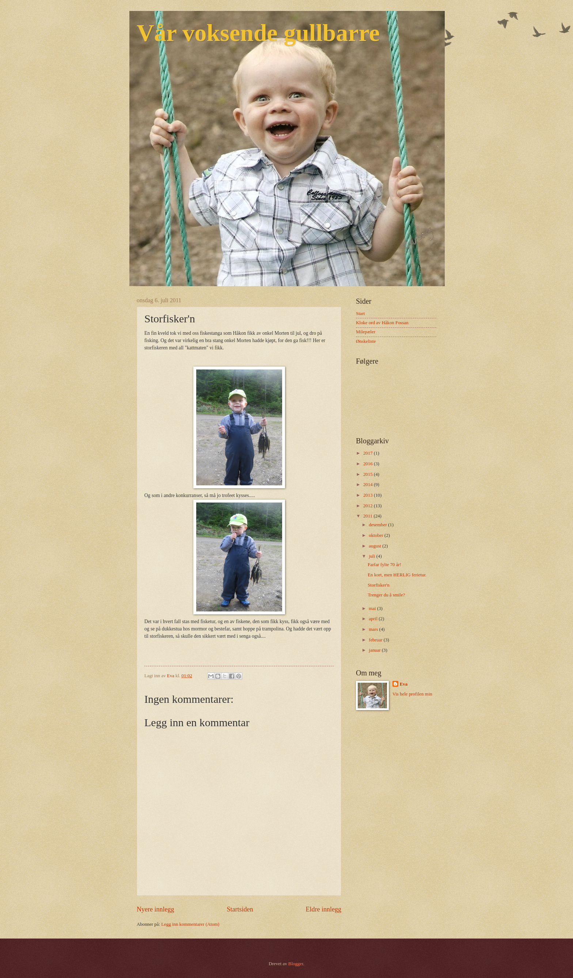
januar (375, 650)
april (374, 618)
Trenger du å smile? (386, 595)
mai (373, 608)
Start (360, 313)
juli (372, 556)
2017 (368, 453)
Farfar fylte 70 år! (384, 564)
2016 (368, 463)
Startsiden (240, 909)
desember (378, 524)
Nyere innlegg (155, 909)
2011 (368, 516)
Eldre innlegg (323, 909)
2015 (368, 474)
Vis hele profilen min (412, 694)
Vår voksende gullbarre (258, 32)
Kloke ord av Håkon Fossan (382, 322)
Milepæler (365, 331)
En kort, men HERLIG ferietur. (397, 574)
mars (374, 629)
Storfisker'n (379, 585)
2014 (368, 484)
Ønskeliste (366, 341)
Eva (403, 684)
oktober (376, 535)
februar (376, 639)
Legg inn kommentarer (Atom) (190, 924)
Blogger (295, 963)
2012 (368, 505)
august (375, 546)
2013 (368, 495)
